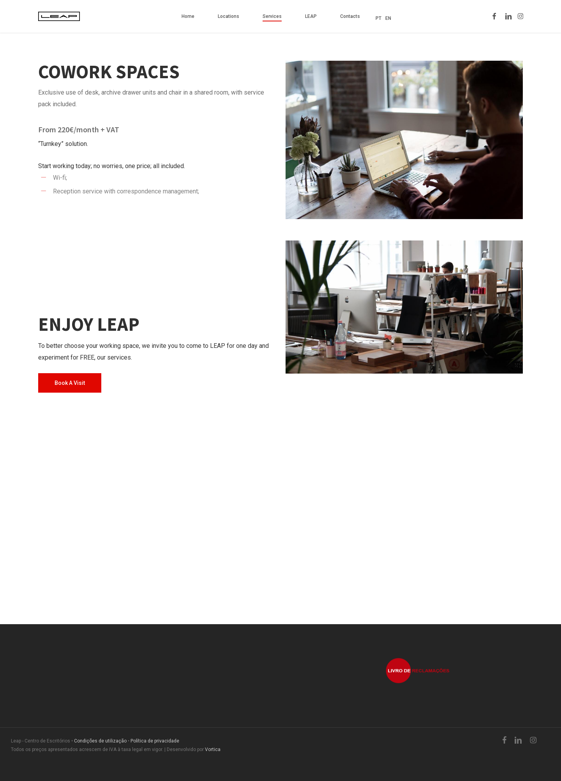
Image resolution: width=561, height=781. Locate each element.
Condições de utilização (100, 741)
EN (388, 18)
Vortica (213, 749)
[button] (69, 383)
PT (378, 18)
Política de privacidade (155, 741)
